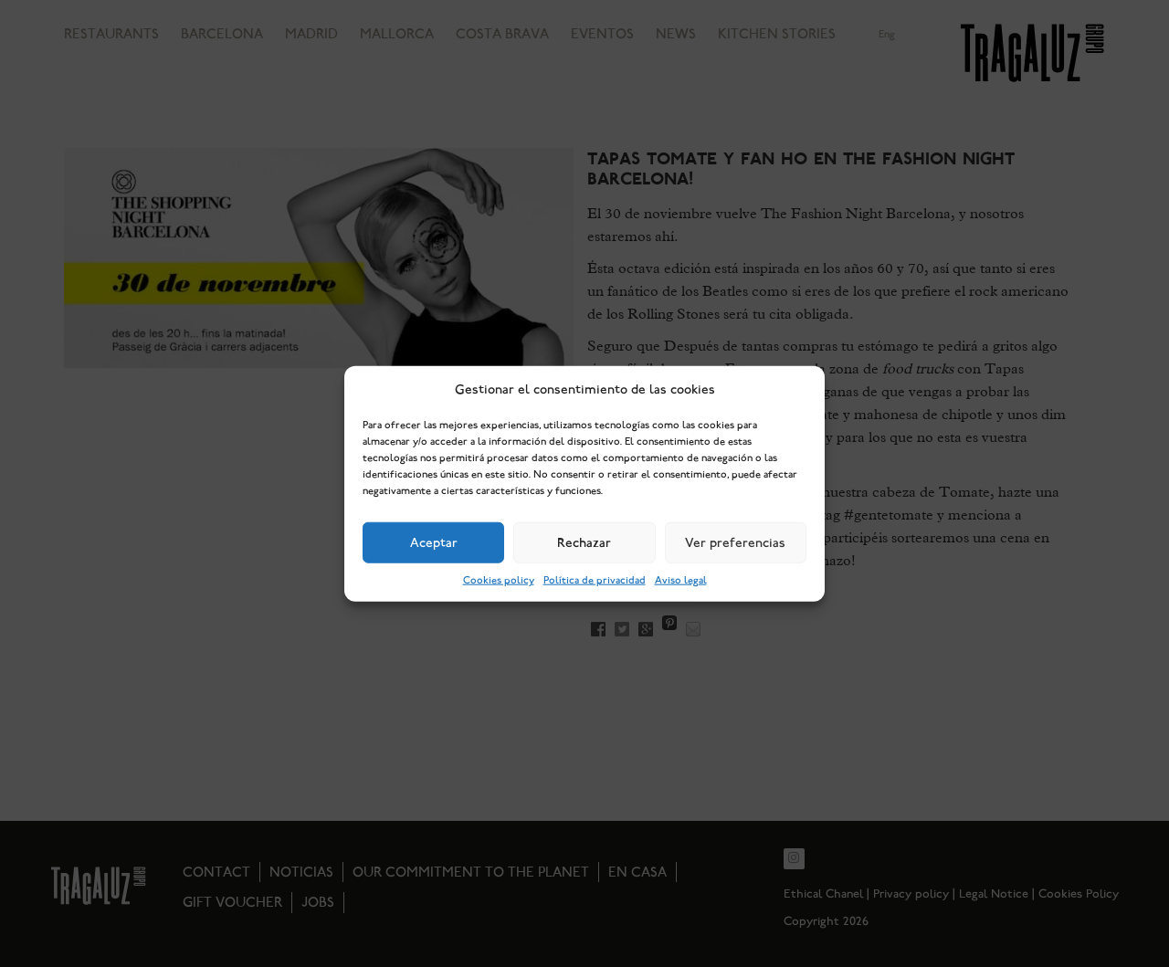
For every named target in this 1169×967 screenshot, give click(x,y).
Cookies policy (498, 580)
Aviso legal (681, 580)
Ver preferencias (735, 542)
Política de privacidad (594, 580)
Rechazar (584, 542)
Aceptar (434, 542)
